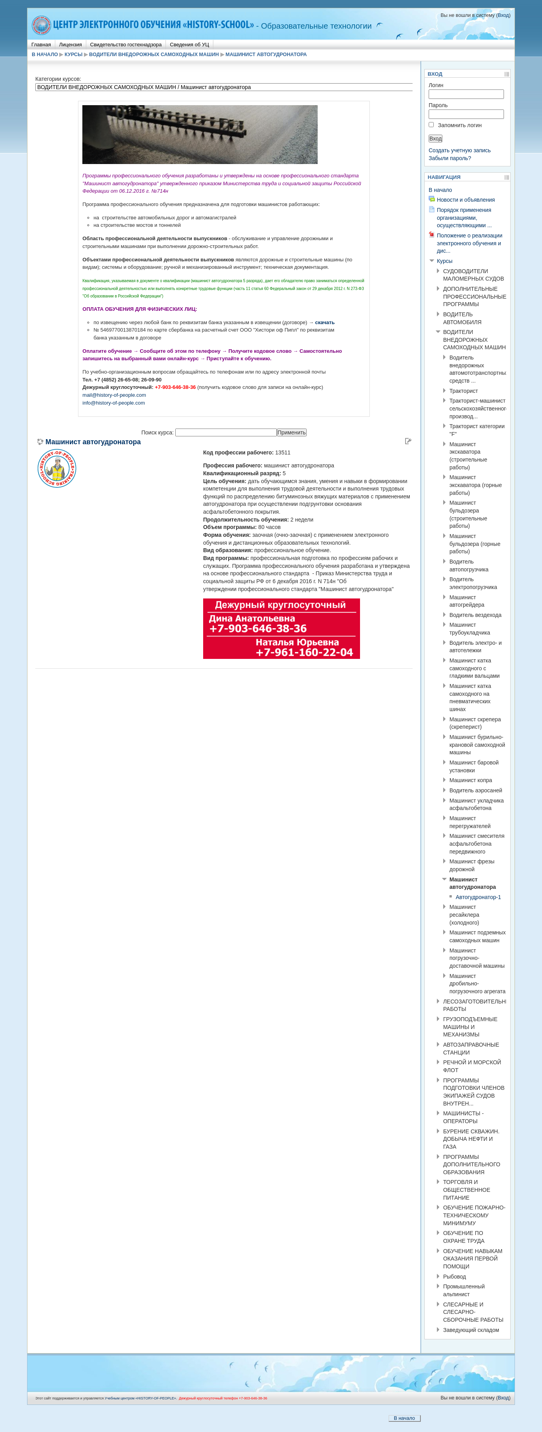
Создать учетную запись (460, 150)
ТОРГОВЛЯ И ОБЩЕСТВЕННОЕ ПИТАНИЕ (466, 1189)
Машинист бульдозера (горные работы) (474, 544)
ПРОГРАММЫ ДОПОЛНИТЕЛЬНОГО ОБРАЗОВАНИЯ (471, 1164)
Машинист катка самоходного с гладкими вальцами (474, 668)
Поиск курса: (158, 432)
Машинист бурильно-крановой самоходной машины (477, 744)
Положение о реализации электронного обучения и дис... (469, 243)
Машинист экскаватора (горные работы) (475, 485)
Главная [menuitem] (41, 44)
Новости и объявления (466, 200)
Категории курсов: (58, 79)
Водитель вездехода (475, 615)
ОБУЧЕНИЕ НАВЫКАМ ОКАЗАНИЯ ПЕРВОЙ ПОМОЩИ (472, 1259)
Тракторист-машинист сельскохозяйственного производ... (479, 408)
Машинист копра (470, 780)
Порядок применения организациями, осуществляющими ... (464, 217)
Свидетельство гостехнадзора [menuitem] (126, 44)
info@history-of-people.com (113, 403)
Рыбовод (454, 1276)
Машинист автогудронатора (266, 54)
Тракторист (463, 391)
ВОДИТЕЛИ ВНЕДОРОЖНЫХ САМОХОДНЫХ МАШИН (154, 54)
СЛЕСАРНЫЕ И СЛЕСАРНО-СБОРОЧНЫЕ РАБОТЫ (473, 1312)
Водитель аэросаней (475, 790)
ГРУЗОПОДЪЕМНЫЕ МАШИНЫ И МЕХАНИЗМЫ (470, 1027)
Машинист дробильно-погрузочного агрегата (477, 983)
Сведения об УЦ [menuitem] (189, 44)
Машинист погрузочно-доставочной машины (477, 958)
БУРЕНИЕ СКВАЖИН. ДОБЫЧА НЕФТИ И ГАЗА (471, 1139)
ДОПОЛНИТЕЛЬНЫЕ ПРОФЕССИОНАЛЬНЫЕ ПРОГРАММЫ (474, 296)
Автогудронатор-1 (478, 897)
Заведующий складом (471, 1330)
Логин (436, 85)
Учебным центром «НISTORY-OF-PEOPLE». (141, 1398)
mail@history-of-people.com (114, 395)
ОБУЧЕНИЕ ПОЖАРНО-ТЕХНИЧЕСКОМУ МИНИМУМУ (474, 1215)
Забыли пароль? (450, 158)
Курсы (73, 54)
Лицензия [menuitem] (70, 44)
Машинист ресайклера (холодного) (464, 914)
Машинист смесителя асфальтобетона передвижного (476, 843)
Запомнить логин (460, 125)
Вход (503, 15)
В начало (45, 54)
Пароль (438, 105)
